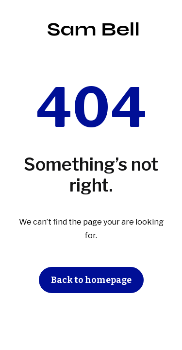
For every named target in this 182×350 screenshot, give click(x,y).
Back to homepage (91, 280)
